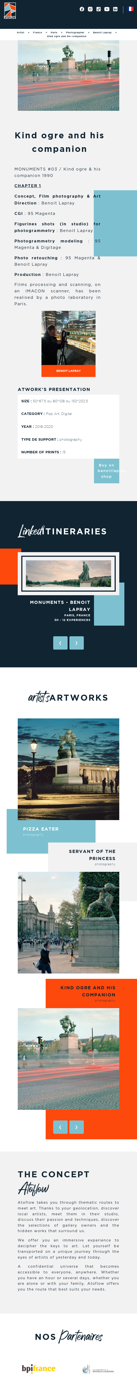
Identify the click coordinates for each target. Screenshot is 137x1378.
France (37, 32)
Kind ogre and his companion (66, 36)
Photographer (75, 32)
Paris (54, 32)
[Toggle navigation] (9, 23)
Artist (20, 32)
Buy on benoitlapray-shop (108, 470)
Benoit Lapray (102, 32)
